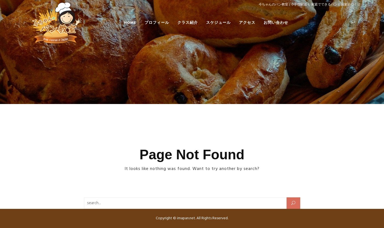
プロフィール (157, 23)
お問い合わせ (276, 23)
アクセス (247, 23)
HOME (130, 23)
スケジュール (218, 23)
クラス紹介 (187, 23)
